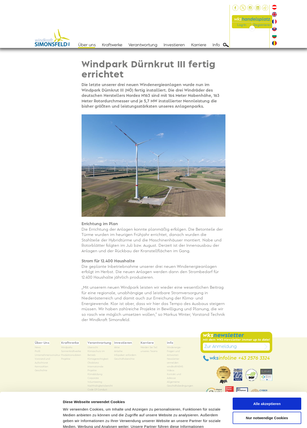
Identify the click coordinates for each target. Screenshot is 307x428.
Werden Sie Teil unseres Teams (149, 349)
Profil (37, 351)
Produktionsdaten (71, 355)
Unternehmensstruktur (47, 355)
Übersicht (93, 347)
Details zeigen (75, 418)
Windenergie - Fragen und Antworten (174, 351)
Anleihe (118, 351)
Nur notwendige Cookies (267, 385)
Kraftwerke (112, 45)
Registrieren (263, 24)
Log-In (241, 24)
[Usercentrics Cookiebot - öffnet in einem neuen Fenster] (31, 418)
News (38, 347)
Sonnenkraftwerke (71, 351)
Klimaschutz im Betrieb (96, 353)
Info (216, 45)
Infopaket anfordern (125, 355)
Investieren (174, 45)
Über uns (87, 45)
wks (252, 19)
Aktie (117, 347)
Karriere (198, 45)
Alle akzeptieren (267, 371)
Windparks (66, 347)
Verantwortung (143, 45)
